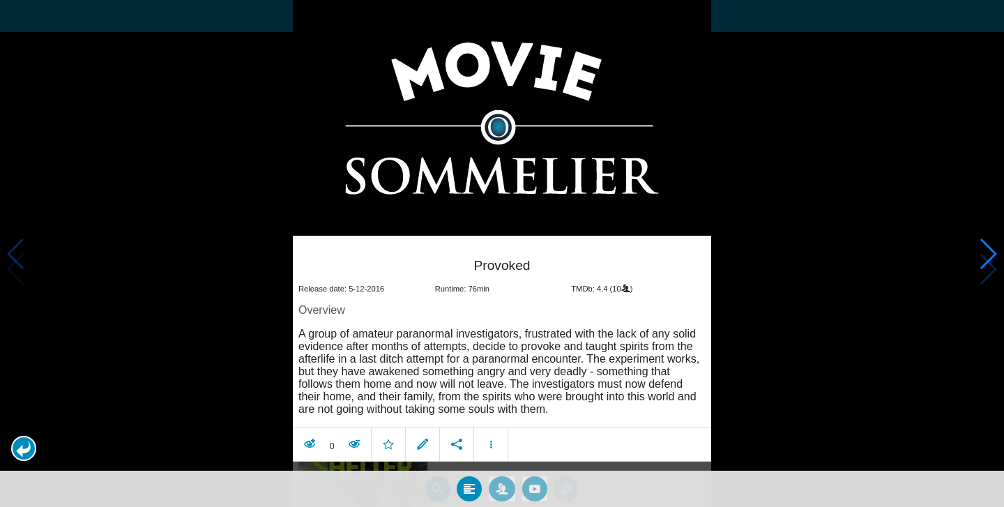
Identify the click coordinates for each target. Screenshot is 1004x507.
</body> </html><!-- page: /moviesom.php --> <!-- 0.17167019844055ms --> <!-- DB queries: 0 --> (502, 253)
